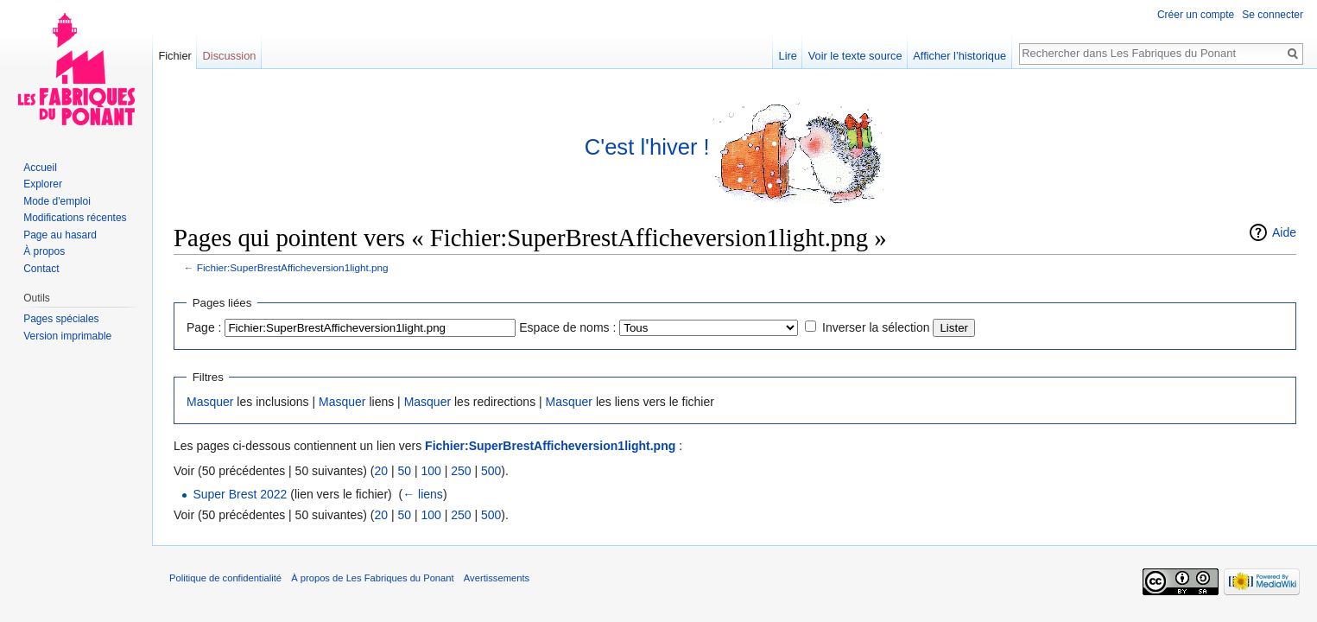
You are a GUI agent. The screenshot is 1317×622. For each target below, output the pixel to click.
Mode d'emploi (57, 201)
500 (491, 471)
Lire (788, 55)
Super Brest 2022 (240, 494)
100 (430, 471)
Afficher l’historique (959, 55)
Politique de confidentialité (225, 578)
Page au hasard (60, 235)
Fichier (174, 55)
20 (381, 471)
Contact (41, 269)
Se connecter (1272, 15)
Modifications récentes (74, 218)
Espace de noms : (567, 327)
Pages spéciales (60, 319)
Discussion (229, 55)
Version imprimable (67, 336)
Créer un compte (1195, 15)
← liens (422, 494)
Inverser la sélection (876, 327)
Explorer (42, 184)
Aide (1284, 232)
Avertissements (496, 578)
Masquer (210, 402)
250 (461, 471)
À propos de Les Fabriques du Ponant (372, 578)
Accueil (40, 168)
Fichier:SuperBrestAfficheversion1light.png (293, 267)
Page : (204, 327)
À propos (44, 251)
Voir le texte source (855, 55)
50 (404, 471)
